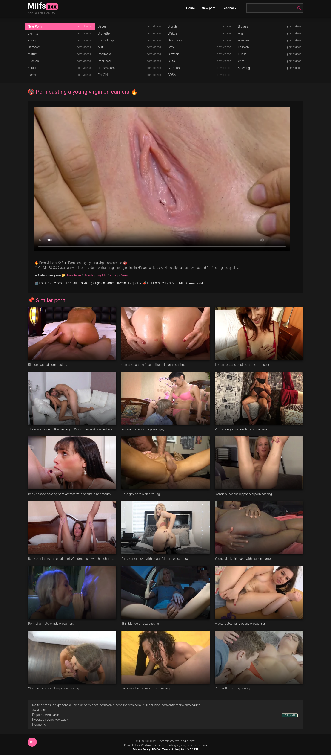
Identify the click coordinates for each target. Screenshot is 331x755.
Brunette (104, 33)
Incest (32, 75)
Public (242, 54)
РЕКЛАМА (289, 715)
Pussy (32, 40)
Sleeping (244, 68)
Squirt (32, 68)
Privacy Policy (141, 749)
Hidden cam (106, 68)
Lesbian (243, 47)
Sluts (171, 61)
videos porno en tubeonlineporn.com (115, 705)
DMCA (156, 749)
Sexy (171, 47)
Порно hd (39, 724)
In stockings (106, 40)
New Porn (35, 26)
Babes (102, 26)
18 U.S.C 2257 (189, 749)
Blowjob (173, 54)
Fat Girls (103, 75)
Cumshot (174, 68)
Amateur (244, 40)
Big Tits (33, 33)
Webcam (174, 33)
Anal (241, 33)
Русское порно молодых (50, 719)
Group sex (175, 40)
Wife (241, 61)
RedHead (104, 61)
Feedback (229, 8)
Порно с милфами (45, 715)
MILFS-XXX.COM (146, 741)
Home (190, 8)
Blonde (172, 26)
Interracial (105, 54)
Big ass (243, 26)
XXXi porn (39, 710)
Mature (33, 54)
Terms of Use (170, 749)
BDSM (172, 75)
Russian (33, 61)
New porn (208, 8)
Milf (100, 47)
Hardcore (34, 47)
